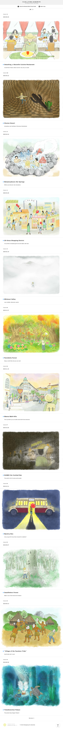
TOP (58, 724)
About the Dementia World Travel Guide (28, 6)
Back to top (43, 6)
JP (30, 9)
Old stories (31, 718)
